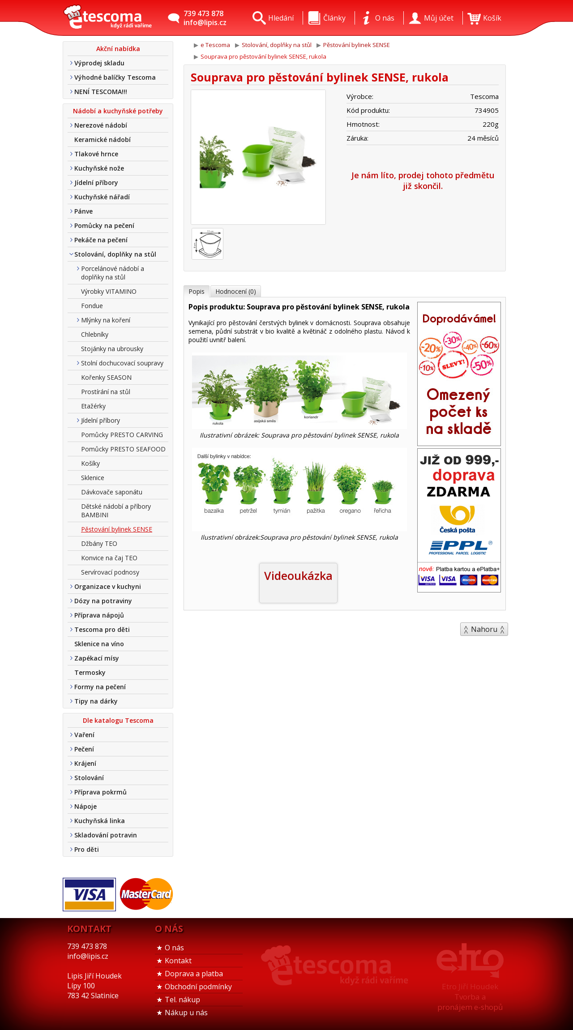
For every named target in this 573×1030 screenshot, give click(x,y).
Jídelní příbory (96, 182)
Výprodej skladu (99, 63)
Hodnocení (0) (235, 291)
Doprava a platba (194, 973)
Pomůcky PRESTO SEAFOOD (123, 449)
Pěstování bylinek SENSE (116, 529)
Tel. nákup (182, 999)
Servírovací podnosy (110, 572)
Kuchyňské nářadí (102, 197)
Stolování (89, 777)
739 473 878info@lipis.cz (205, 18)
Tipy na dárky (96, 701)
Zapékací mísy (96, 658)
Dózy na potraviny (103, 601)
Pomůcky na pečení (104, 225)
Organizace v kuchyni (107, 586)
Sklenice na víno (99, 643)
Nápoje (85, 806)
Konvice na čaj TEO (109, 558)
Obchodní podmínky (198, 986)
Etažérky (93, 406)
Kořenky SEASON (106, 377)
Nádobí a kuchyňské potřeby (118, 111)
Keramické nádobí (102, 139)
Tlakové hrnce (96, 154)
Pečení (84, 749)
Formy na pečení (100, 686)
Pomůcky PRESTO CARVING (122, 434)
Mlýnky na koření (105, 320)
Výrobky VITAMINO (109, 291)
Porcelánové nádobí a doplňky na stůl (112, 272)
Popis (196, 291)
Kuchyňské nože (99, 168)
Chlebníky (94, 334)
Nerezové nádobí (100, 125)
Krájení (85, 763)
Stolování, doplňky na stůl (115, 254)
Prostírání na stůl (105, 391)
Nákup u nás (186, 1012)
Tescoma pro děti (102, 629)
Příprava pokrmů (100, 792)
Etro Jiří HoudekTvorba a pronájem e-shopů (470, 996)
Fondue (92, 305)
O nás (174, 948)
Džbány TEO (99, 543)
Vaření (84, 734)
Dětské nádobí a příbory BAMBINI (116, 510)
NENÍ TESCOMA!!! (100, 91)
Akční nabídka (118, 48)
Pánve (83, 211)
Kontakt (178, 961)
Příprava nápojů (99, 615)
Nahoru (484, 629)
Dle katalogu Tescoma (118, 720)
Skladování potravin (105, 835)
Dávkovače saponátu (111, 492)
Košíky (90, 463)
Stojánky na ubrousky (112, 348)
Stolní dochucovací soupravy (122, 363)
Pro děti (86, 849)
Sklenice (92, 477)
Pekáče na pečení (101, 240)
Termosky (90, 672)
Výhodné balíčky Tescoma (115, 77)
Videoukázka (298, 575)
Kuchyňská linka (99, 820)
